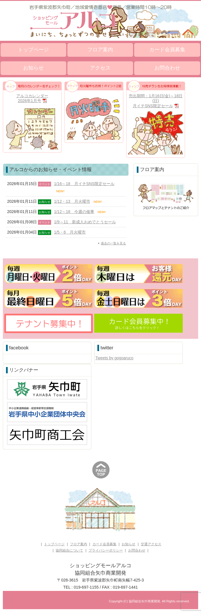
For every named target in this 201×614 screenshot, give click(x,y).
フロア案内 (100, 49)
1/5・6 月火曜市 (70, 232)
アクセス (100, 68)
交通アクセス (151, 544)
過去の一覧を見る (113, 243)
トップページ (33, 49)
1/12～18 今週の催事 (74, 211)
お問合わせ (167, 68)
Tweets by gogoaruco (114, 358)
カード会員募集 (167, 49)
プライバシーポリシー (106, 550)
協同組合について (69, 550)
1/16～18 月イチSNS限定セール (84, 183)
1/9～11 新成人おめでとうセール (85, 222)
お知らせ (33, 68)
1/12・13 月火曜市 (72, 201)
